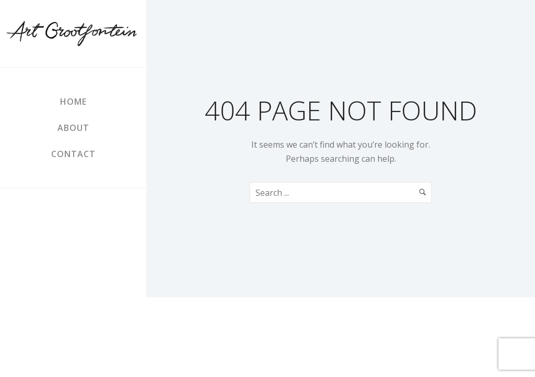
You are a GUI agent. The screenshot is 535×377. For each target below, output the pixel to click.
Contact (73, 154)
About (73, 128)
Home (73, 101)
